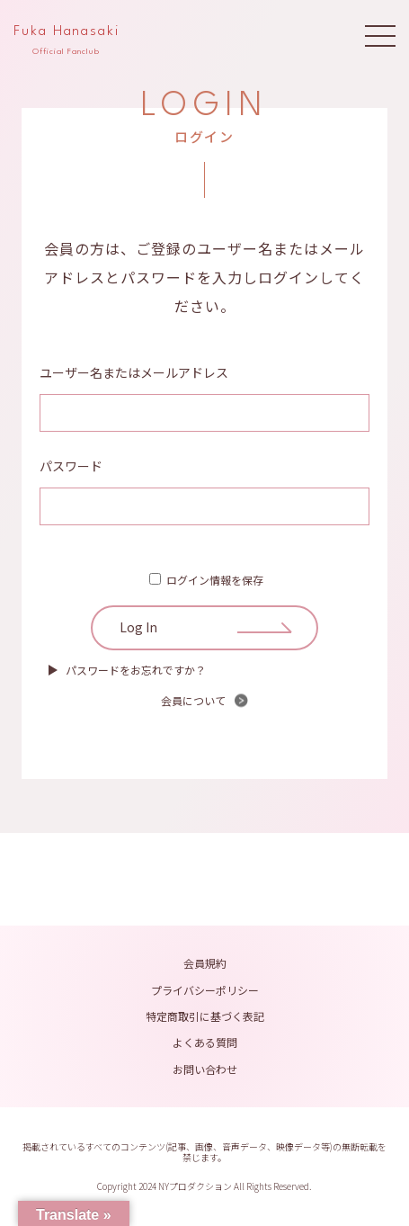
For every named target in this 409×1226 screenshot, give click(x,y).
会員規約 (205, 963)
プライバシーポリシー (205, 990)
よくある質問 (205, 1042)
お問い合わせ (205, 1069)
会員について (193, 700)
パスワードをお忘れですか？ (136, 669)
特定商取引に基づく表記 (205, 1016)
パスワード (71, 466)
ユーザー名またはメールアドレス (134, 372)
